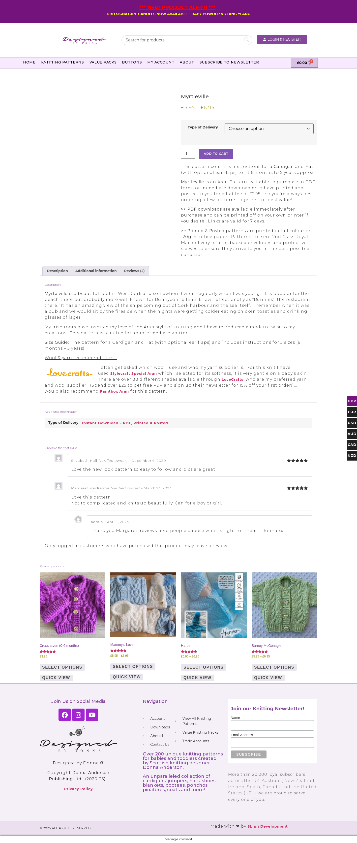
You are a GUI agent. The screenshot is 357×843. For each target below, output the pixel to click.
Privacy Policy (78, 789)
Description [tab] (57, 271)
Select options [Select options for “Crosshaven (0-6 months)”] (62, 667)
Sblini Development (267, 826)
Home (29, 62)
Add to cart (216, 154)
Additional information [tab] (96, 271)
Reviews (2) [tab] (134, 271)
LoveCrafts (232, 379)
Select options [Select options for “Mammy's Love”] (133, 666)
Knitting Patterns (62, 62)
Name (235, 717)
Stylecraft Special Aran (133, 373)
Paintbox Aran (114, 391)
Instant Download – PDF (106, 423)
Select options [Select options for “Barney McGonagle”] (274, 667)
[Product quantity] (188, 154)
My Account (160, 62)
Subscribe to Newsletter (229, 62)
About (187, 62)
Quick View (56, 678)
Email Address (242, 735)
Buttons (132, 62)
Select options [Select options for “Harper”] (203, 667)
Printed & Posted (150, 423)
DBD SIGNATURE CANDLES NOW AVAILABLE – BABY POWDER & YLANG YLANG (178, 14)
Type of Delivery (203, 127)
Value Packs (103, 62)
